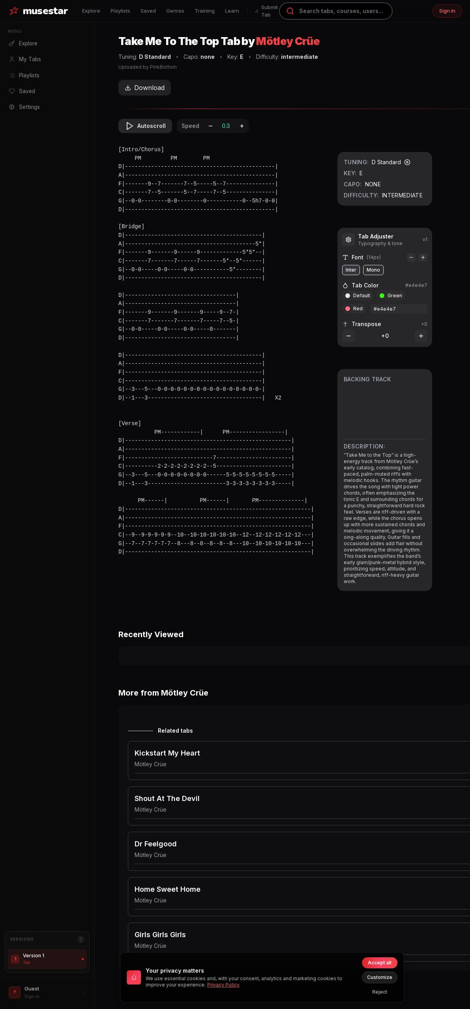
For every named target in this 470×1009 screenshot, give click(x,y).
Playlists (120, 11)
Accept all (379, 963)
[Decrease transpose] (348, 336)
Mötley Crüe (288, 41)
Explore (91, 11)
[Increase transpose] (421, 336)
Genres (175, 11)
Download (145, 88)
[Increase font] (423, 257)
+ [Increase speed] (242, 126)
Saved (148, 11)
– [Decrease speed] (210, 126)
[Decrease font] (411, 257)
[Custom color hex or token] (399, 309)
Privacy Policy (223, 985)
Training (205, 11)
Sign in (447, 11)
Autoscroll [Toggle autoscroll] (145, 126)
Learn (232, 11)
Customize (379, 977)
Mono (373, 270)
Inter (351, 270)
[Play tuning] (407, 162)
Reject (379, 992)
